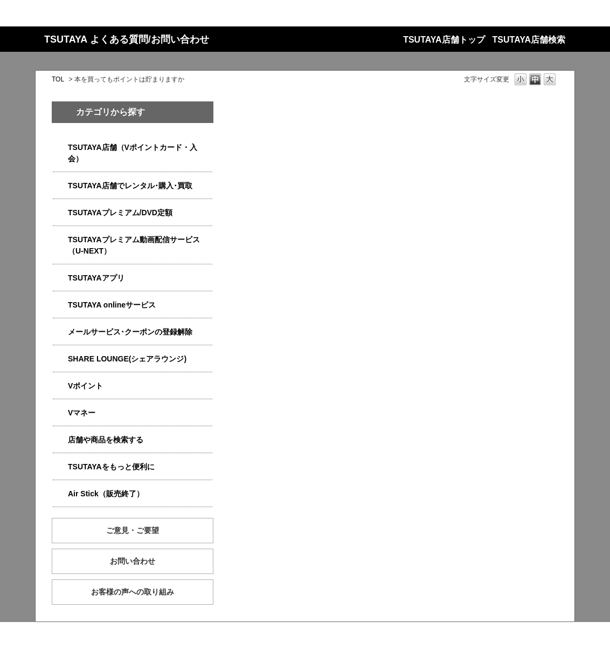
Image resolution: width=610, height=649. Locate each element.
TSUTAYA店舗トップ (443, 39)
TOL (58, 79)
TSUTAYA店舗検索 (529, 39)
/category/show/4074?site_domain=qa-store (60, 386)
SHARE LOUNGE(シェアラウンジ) (127, 358)
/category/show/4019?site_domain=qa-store (60, 278)
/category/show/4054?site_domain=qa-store (60, 186)
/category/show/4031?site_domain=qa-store (60, 212)
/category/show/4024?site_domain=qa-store (60, 467)
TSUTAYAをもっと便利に (111, 466)
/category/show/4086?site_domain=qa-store (60, 440)
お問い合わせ (132, 561)
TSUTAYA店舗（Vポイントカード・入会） (132, 153)
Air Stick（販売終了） (106, 493)
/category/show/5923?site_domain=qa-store (60, 239)
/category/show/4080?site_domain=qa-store (60, 332)
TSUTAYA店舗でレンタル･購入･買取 (130, 185)
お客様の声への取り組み (132, 591)
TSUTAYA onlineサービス (112, 304)
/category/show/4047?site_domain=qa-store (60, 147)
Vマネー (81, 412)
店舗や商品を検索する (105, 439)
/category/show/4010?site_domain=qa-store (60, 305)
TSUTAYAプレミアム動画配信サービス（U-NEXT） (134, 245)
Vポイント (85, 385)
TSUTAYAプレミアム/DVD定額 (120, 212)
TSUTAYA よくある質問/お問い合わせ (126, 39)
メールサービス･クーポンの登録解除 (130, 331)
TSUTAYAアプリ (96, 278)
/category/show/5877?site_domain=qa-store (60, 359)
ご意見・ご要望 (132, 530)
